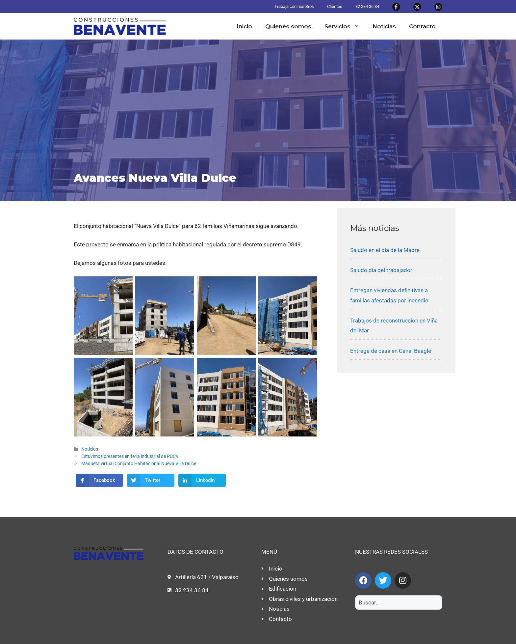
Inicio (244, 26)
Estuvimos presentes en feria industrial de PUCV (130, 456)
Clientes (334, 6)
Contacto (422, 26)
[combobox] (398, 602)
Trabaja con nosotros (294, 6)
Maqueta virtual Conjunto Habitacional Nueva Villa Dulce (138, 463)
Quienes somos (288, 26)
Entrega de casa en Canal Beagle (390, 351)
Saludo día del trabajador (381, 270)
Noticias (384, 26)
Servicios (345, 26)
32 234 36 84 (367, 6)
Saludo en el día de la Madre (385, 250)
